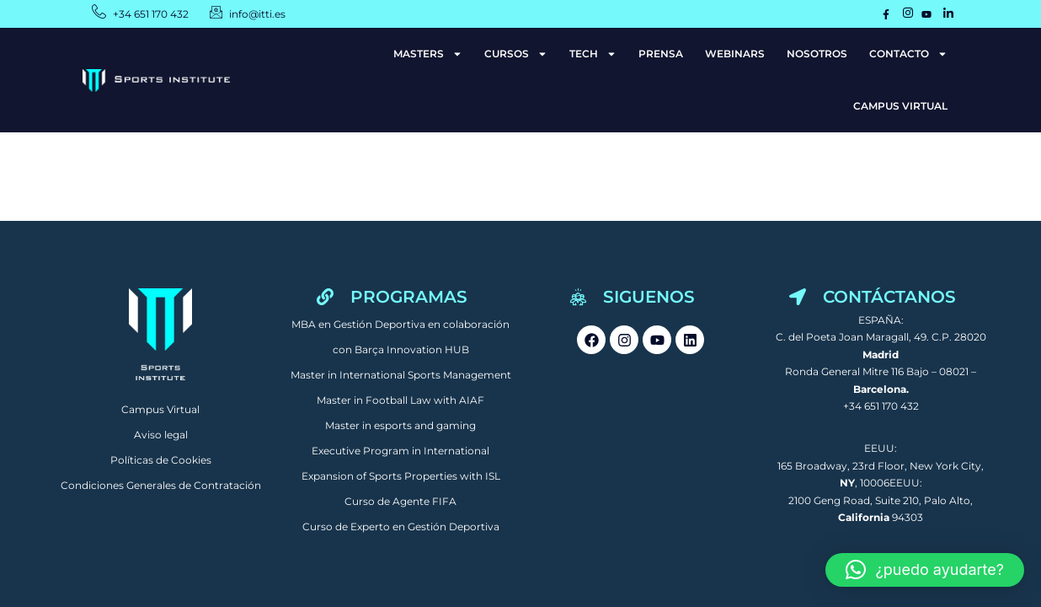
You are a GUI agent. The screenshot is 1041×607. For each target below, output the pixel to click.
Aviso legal (161, 434)
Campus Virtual (160, 409)
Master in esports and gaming (400, 425)
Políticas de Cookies (160, 460)
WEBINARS (735, 53)
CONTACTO (908, 53)
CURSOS (515, 53)
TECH (593, 53)
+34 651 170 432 (151, 14)
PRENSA (660, 53)
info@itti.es (257, 14)
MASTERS (427, 53)
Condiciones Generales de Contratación (161, 485)
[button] (924, 570)
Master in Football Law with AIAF (400, 400)
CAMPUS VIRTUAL (900, 105)
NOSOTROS (817, 53)
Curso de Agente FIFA (400, 501)
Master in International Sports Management (401, 374)
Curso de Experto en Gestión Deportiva (400, 526)
